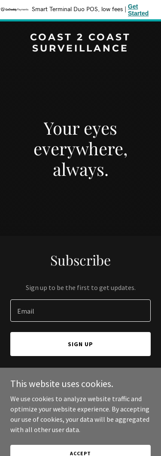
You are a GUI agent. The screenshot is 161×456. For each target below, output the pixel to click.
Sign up (80, 344)
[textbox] (80, 310)
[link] (80, 49)
